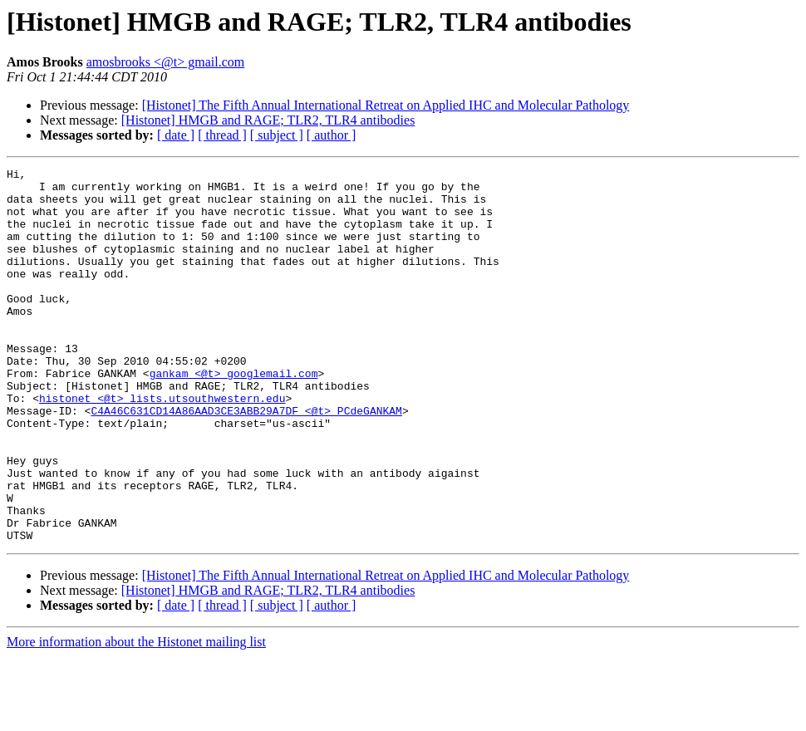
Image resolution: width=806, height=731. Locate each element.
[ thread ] (222, 135)
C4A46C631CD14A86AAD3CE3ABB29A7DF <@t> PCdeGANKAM (246, 460)
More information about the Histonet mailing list (136, 716)
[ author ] (331, 135)
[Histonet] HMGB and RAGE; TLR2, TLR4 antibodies (268, 120)
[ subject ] (276, 135)
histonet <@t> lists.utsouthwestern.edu (162, 445)
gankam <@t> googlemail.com (234, 415)
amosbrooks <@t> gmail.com (165, 62)
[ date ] (175, 135)
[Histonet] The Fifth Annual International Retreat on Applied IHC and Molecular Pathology (386, 105)
